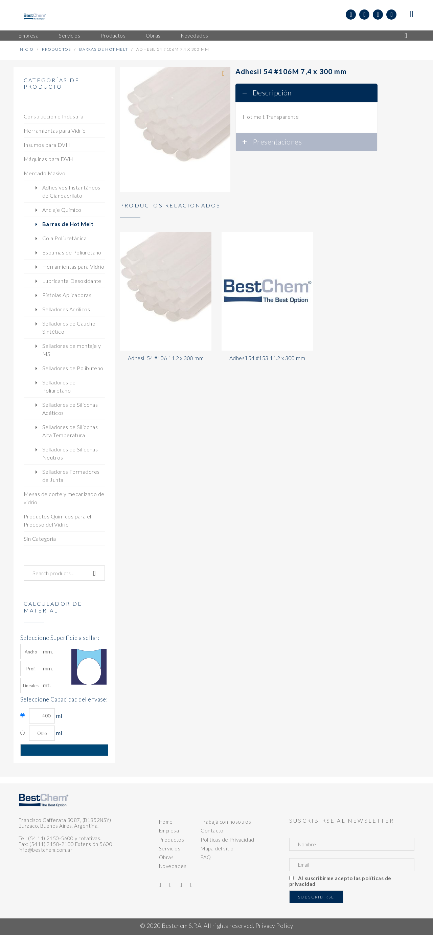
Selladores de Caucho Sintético (68, 327)
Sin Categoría (40, 538)
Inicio (26, 49)
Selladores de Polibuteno (73, 368)
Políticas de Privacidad (227, 840)
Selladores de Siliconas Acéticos (70, 408)
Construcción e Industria (54, 116)
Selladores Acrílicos (66, 309)
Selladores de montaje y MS (71, 349)
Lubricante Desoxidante (71, 280)
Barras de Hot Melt (103, 49)
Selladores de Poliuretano (59, 386)
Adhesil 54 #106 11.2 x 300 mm (166, 358)
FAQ (206, 857)
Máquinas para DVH (48, 159)
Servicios (169, 848)
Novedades (172, 866)
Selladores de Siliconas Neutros (70, 453)
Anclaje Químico (62, 209)
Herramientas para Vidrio (55, 130)
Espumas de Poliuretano (71, 252)
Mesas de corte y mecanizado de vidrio (64, 498)
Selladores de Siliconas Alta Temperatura (70, 431)
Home (166, 822)
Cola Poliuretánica (64, 238)
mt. (35, 685)
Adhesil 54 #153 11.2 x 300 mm (267, 358)
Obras (166, 857)
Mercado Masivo (44, 173)
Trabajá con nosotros (226, 822)
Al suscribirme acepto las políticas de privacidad (340, 881)
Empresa (169, 830)
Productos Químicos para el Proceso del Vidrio (57, 520)
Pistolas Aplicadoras (66, 295)
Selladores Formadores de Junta (70, 475)
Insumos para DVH (47, 144)
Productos (56, 49)
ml (45, 715)
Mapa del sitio (217, 848)
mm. (36, 651)
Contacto (212, 830)
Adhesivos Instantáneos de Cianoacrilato (71, 191)
